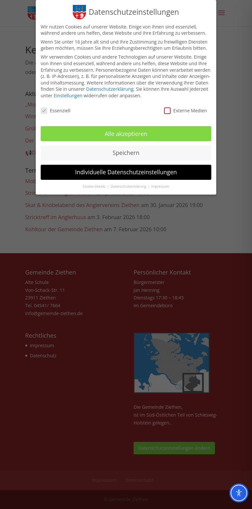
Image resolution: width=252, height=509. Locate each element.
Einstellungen (67, 92)
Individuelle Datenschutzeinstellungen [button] (126, 169)
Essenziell (56, 107)
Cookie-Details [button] (95, 183)
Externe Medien (185, 107)
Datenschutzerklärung (110, 86)
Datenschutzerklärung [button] (129, 183)
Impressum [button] (160, 183)
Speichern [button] (126, 150)
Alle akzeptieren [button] (126, 130)
